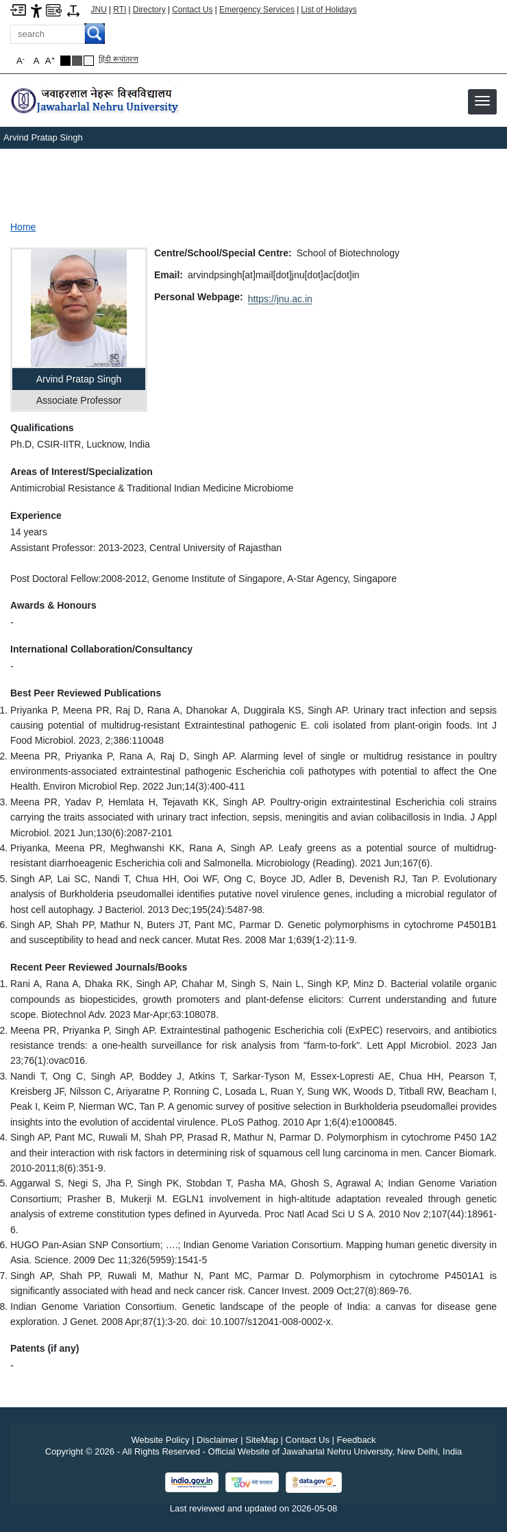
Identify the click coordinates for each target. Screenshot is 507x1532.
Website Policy (160, 1440)
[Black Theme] (65, 61)
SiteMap (261, 1440)
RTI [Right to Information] (119, 9)
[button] (482, 101)
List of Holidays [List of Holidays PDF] (328, 9)
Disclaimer (217, 1440)
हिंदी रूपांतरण (118, 59)
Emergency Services (257, 9)
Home (23, 226)
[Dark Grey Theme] (77, 61)
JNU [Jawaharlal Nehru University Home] (99, 9)
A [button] (50, 60)
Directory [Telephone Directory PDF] (149, 9)
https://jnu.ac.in (280, 298)
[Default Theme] (89, 61)
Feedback (356, 1440)
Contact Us (192, 9)
